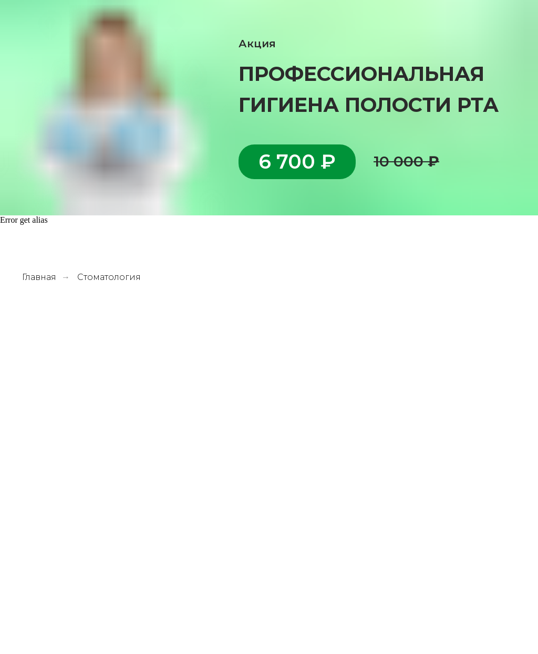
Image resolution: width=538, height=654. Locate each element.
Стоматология (109, 277)
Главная (39, 277)
